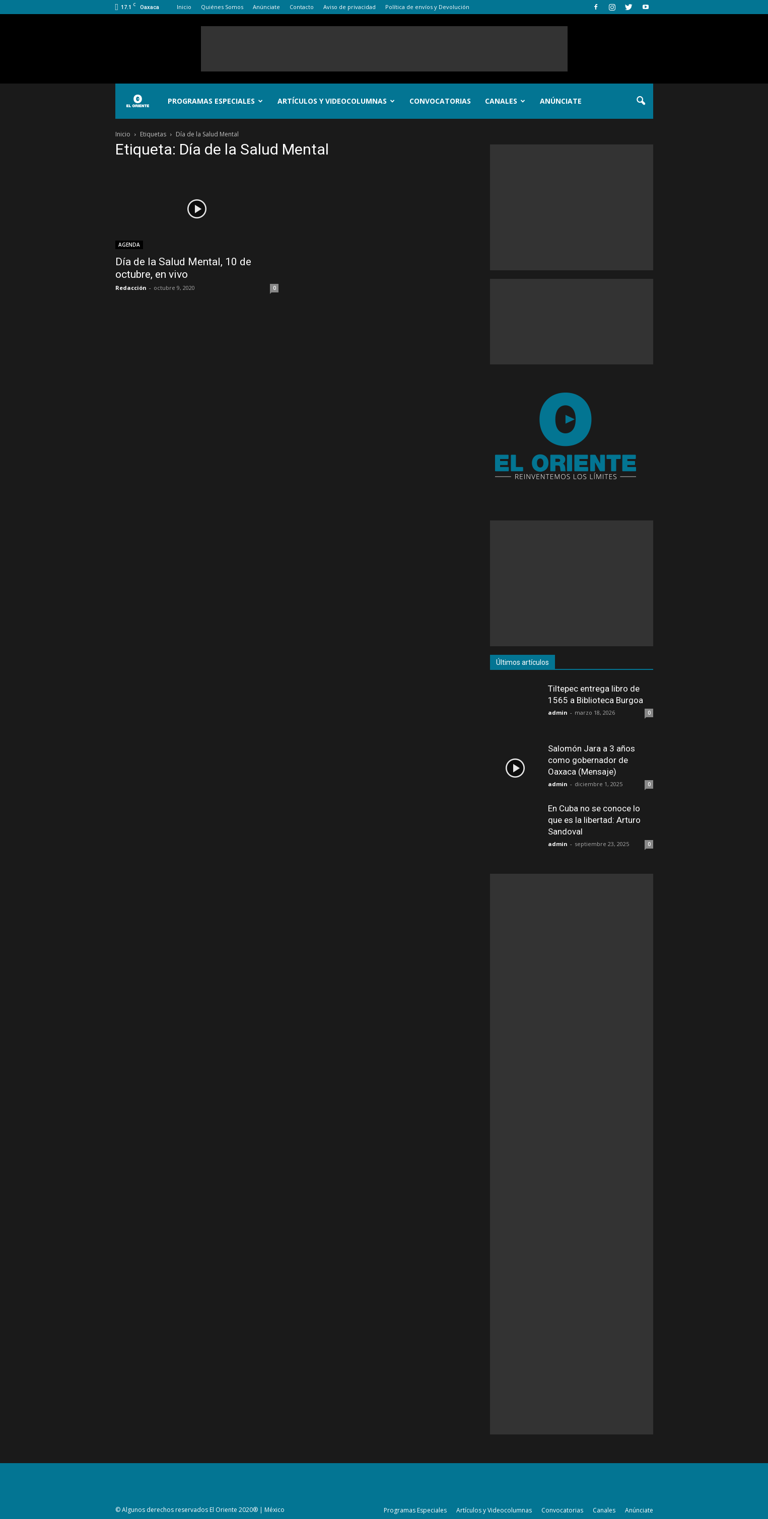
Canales (505, 101)
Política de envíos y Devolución (427, 7)
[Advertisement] (384, 48)
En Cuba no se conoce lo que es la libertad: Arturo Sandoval (594, 820)
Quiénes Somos (222, 7)
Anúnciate (266, 7)
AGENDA (129, 244)
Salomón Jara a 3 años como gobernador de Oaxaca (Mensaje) (591, 760)
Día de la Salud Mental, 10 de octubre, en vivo (183, 268)
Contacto (302, 7)
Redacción (131, 287)
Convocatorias (440, 101)
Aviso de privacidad (349, 7)
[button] (641, 101)
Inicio (184, 7)
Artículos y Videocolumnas (336, 101)
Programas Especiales (215, 101)
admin (558, 712)
